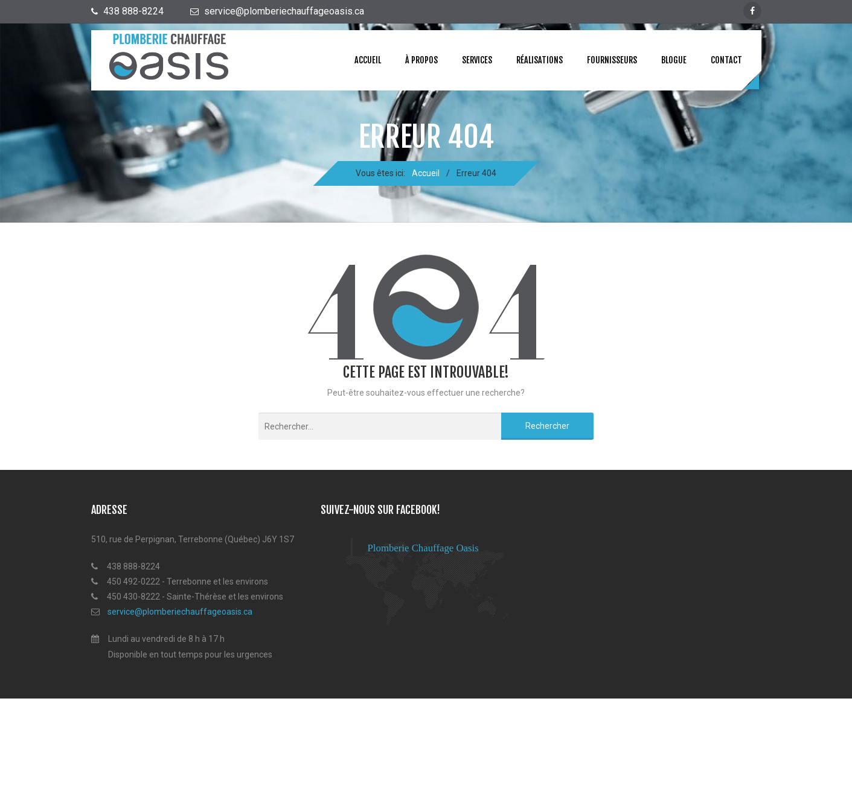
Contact (726, 60)
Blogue (674, 60)
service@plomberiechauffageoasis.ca (179, 611)
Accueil (367, 60)
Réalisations (539, 60)
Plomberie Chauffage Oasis (423, 548)
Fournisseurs (612, 60)
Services (477, 60)
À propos (421, 60)
